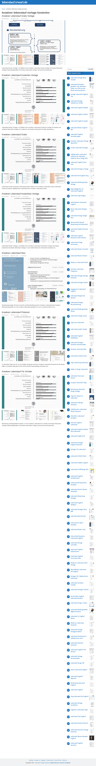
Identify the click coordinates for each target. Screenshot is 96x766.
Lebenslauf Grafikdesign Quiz (79, 469)
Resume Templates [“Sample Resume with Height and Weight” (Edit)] (65, 762)
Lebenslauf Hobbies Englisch (79, 463)
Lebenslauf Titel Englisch (78, 716)
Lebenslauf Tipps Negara (78, 196)
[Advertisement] (81, 36)
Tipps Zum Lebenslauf (77, 322)
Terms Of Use (57, 760)
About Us (64, 760)
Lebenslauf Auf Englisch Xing (79, 176)
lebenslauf (6, 18)
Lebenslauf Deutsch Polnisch (79, 723)
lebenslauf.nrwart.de (14, 2)
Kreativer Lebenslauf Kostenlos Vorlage (20, 75)
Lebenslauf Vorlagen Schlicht (79, 589)
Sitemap (31, 760)
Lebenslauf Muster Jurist (78, 529)
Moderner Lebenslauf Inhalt (79, 262)
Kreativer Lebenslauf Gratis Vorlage (18, 16)
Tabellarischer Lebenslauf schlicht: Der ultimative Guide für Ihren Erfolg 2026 (79, 156)
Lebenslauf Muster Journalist (79, 249)
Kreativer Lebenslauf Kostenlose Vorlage (20, 193)
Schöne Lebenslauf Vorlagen (79, 148)
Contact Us (37, 760)
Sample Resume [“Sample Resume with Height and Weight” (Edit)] (54, 762)
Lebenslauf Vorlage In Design (79, 169)
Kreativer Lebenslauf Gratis (14, 134)
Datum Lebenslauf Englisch (79, 670)
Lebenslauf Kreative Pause (79, 356)
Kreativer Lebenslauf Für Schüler (17, 371)
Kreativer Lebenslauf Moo (13, 253)
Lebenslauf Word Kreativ (78, 516)
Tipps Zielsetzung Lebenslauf (79, 362)
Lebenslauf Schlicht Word (78, 456)
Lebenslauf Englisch (77, 690)
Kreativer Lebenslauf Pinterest (16, 312)
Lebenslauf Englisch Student (79, 114)
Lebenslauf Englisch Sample (79, 121)
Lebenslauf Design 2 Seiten (79, 603)
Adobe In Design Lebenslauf (79, 369)
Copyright (43, 760)
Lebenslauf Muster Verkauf (79, 256)
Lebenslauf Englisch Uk (78, 436)
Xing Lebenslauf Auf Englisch (79, 696)
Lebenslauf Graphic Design (79, 329)
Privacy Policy (50, 760)
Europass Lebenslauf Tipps (79, 382)
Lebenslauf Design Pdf (77, 663)
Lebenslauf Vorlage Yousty (79, 316)
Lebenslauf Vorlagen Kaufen (79, 282)
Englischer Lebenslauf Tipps (79, 710)
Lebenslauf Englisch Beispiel (79, 108)
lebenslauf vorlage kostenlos (42, 762)
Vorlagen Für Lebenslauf (78, 449)
